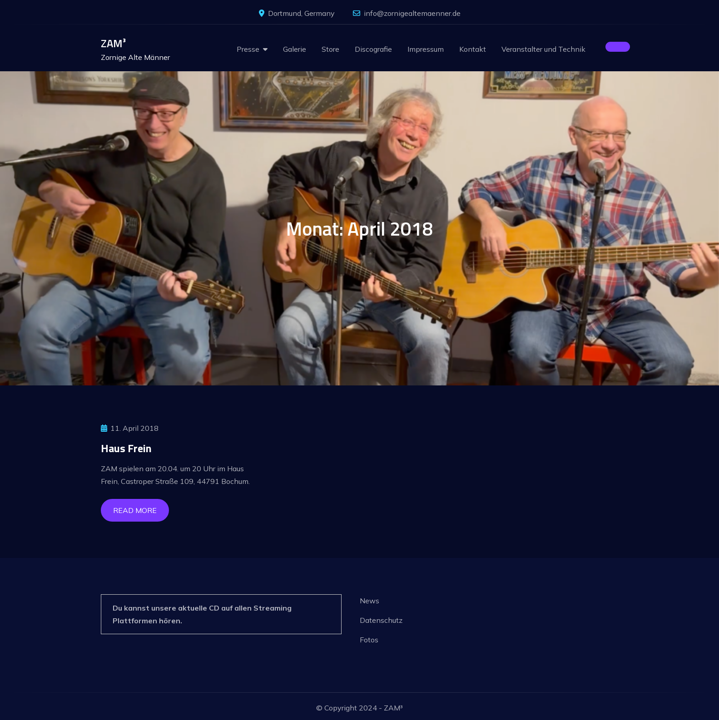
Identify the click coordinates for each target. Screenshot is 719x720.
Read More (135, 510)
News (369, 600)
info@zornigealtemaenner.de (407, 13)
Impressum (425, 49)
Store (330, 49)
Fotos (369, 639)
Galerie (294, 49)
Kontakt (472, 49)
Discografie (373, 49)
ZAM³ (113, 43)
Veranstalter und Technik (543, 49)
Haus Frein (126, 448)
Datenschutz (381, 620)
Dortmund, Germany (297, 13)
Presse (248, 49)
